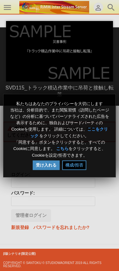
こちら (62, 148)
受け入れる (46, 165)
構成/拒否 (74, 165)
